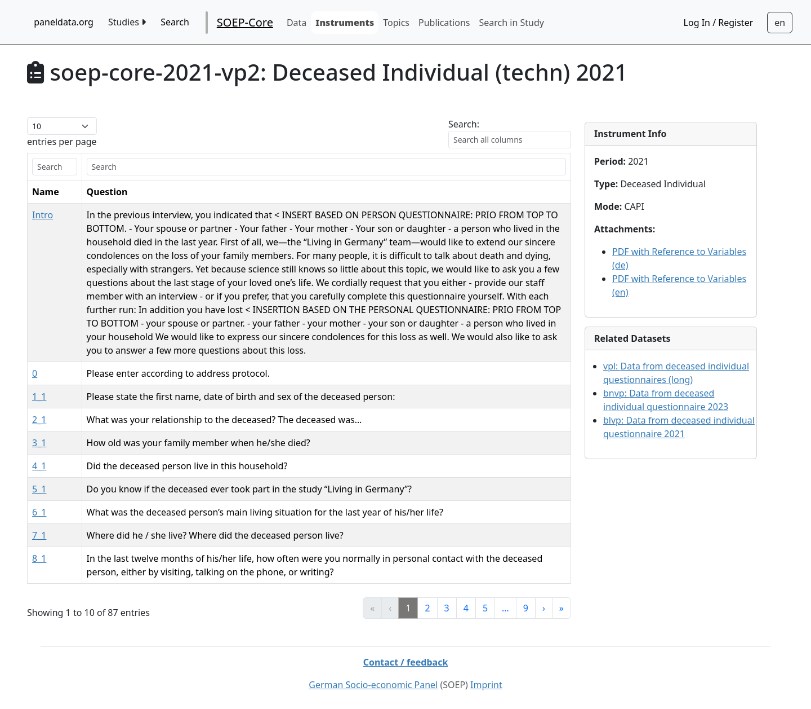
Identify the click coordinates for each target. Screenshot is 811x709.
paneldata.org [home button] (63, 22)
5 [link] (485, 608)
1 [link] (408, 608)
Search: (463, 124)
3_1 (39, 443)
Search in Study (511, 22)
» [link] (561, 608)
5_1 (39, 489)
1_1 (39, 396)
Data (296, 22)
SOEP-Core (245, 22)
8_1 (39, 558)
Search (175, 22)
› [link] (543, 608)
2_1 (39, 419)
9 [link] (525, 608)
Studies (127, 22)
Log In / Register (719, 22)
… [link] (505, 608)
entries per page (62, 141)
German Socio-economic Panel (373, 685)
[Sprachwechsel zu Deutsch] (779, 22)
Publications (444, 22)
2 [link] (427, 608)
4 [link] (466, 608)
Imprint (486, 685)
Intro (42, 215)
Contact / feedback (405, 662)
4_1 (39, 466)
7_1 (39, 535)
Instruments (344, 22)
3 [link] (446, 608)
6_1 (39, 512)
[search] (54, 166)
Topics (396, 22)
